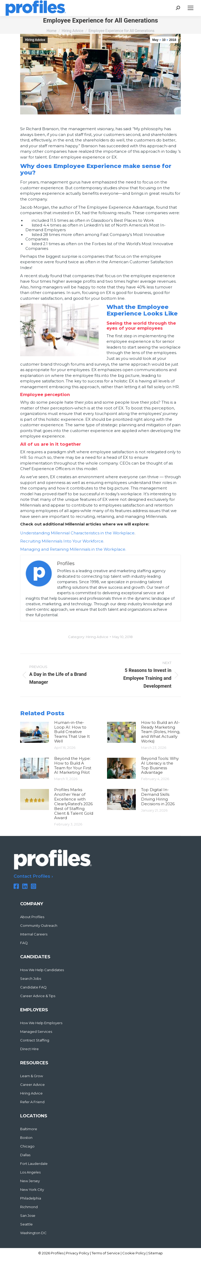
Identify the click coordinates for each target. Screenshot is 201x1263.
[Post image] (34, 732)
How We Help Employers (41, 1023)
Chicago (27, 1146)
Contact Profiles (32, 876)
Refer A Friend (32, 1102)
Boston (26, 1138)
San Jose (27, 1216)
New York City (32, 1190)
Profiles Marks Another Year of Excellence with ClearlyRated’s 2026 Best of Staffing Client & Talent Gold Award (73, 804)
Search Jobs (30, 979)
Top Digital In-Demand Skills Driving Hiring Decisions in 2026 (158, 797)
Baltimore (28, 1129)
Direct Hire (29, 1049)
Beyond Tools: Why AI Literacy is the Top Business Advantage (160, 765)
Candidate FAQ (33, 987)
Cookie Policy (134, 1253)
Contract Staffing (34, 1040)
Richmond (29, 1207)
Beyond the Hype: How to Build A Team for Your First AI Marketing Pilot (72, 765)
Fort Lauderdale (34, 1164)
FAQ (24, 943)
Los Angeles (30, 1172)
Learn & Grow (31, 1076)
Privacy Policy (77, 1253)
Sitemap (155, 1253)
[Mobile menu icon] (190, 8)
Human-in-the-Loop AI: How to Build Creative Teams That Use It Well (72, 732)
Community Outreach (38, 926)
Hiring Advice (35, 40)
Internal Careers (33, 934)
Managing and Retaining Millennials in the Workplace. (73, 549)
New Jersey (30, 1181)
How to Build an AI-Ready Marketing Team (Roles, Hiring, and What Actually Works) (160, 732)
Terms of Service (106, 1253)
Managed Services (36, 1032)
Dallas (25, 1155)
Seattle (26, 1224)
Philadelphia (30, 1198)
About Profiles (32, 917)
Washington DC (33, 1233)
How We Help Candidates (42, 970)
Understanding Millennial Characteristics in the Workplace (77, 533)
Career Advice (32, 1085)
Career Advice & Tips (37, 996)
